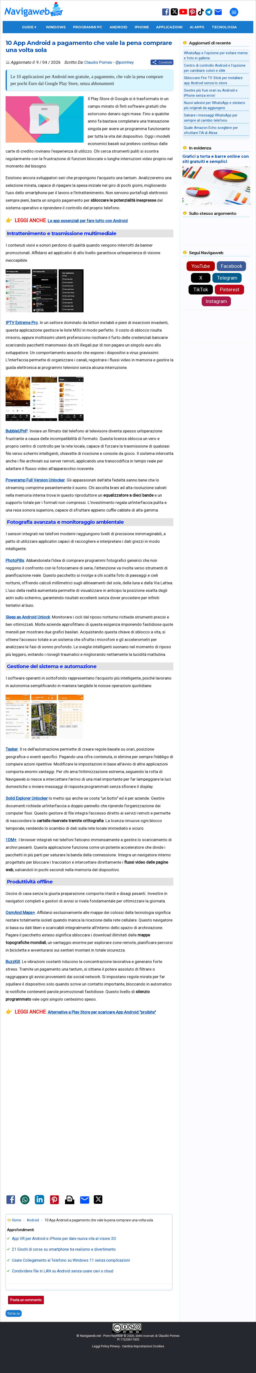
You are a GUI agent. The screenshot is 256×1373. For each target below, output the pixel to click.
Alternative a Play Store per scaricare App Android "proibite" (102, 1012)
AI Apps (197, 27)
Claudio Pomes (98, 62)
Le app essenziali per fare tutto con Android (88, 220)
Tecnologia (224, 27)
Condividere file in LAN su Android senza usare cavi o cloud (62, 1271)
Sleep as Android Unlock (28, 617)
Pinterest (229, 290)
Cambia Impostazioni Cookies (143, 1346)
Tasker (12, 749)
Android (118, 27)
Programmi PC (87, 27)
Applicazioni (169, 27)
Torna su (13, 1313)
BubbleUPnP (17, 431)
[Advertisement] (89, 1077)
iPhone (142, 27)
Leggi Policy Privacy (106, 1346)
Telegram (227, 278)
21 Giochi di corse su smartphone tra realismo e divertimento (64, 1249)
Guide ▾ (29, 27)
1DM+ (11, 839)
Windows (56, 27)
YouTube (200, 266)
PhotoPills (15, 560)
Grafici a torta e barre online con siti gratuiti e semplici (215, 159)
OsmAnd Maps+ (20, 912)
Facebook (231, 266)
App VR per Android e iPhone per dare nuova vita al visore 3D (64, 1238)
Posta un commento (26, 1300)
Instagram (216, 301)
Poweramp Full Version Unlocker (35, 480)
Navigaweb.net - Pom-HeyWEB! (101, 1336)
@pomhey (124, 62)
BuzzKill (13, 961)
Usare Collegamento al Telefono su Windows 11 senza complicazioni (71, 1260)
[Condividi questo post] (162, 62)
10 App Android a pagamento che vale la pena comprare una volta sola (89, 46)
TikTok (200, 290)
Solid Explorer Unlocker (27, 798)
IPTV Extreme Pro (22, 322)
